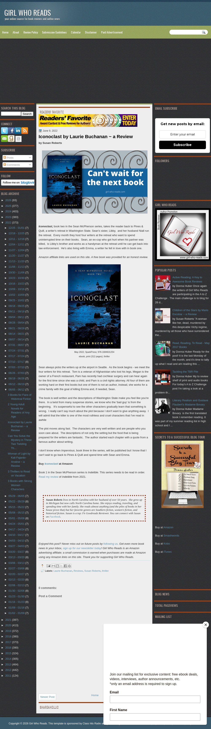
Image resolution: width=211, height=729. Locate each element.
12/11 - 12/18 (16, 239)
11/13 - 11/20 (16, 261)
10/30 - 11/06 (16, 272)
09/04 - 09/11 (16, 317)
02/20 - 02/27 (16, 574)
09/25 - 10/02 (16, 300)
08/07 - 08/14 (16, 339)
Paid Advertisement (112, 32)
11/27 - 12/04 (16, 250)
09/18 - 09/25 (16, 306)
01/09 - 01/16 (16, 607)
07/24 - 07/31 (16, 350)
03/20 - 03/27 (16, 551)
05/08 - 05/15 (16, 512)
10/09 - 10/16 (16, 289)
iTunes (168, 551)
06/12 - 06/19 (16, 384)
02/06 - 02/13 (16, 585)
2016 (8, 647)
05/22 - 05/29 (16, 501)
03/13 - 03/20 (16, 557)
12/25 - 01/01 (16, 227)
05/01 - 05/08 (16, 518)
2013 (8, 664)
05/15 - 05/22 (16, 507)
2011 (8, 675)
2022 (8, 222)
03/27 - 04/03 (16, 546)
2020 (8, 625)
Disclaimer (91, 32)
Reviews (78, 570)
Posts (8, 157)
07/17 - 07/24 (16, 356)
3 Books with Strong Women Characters (20, 485)
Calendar (76, 32)
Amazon (168, 527)
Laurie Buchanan (63, 570)
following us (110, 543)
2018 (8, 636)
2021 (8, 619)
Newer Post (47, 696)
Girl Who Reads (27, 12)
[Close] (206, 625)
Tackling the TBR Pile (185, 371)
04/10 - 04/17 (16, 534)
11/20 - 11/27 (16, 255)
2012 (8, 669)
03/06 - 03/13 (16, 562)
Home (5, 32)
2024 (8, 211)
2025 (8, 205)
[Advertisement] (105, 71)
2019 (8, 631)
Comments (11, 164)
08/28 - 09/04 (16, 322)
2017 (8, 642)
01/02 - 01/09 (16, 613)
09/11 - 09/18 (16, 311)
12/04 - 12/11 (16, 244)
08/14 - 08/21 (16, 333)
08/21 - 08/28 (16, 328)
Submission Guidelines (54, 32)
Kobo (167, 543)
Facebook (54, 516)
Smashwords (171, 535)
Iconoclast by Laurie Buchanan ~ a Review (20, 426)
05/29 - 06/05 (16, 496)
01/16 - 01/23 (16, 601)
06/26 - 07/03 (16, 373)
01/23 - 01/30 (16, 596)
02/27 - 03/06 (16, 568)
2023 (8, 217)
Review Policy (30, 32)
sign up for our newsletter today (82, 548)
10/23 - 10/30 (16, 278)
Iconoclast (51, 463)
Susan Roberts (92, 570)
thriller (105, 570)
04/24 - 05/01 (16, 523)
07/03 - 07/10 (16, 367)
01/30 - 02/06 (16, 590)
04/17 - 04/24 (16, 529)
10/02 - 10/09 (16, 294)
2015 (8, 653)
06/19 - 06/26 (16, 378)
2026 (8, 200)
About (16, 32)
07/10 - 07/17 (16, 361)
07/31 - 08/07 (16, 344)
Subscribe (182, 145)
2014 (8, 658)
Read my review (48, 476)
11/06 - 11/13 (16, 266)
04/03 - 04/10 (16, 540)
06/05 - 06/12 (16, 389)
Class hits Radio (92, 723)
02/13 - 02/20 (16, 579)
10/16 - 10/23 (16, 283)
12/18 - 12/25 (16, 233)
